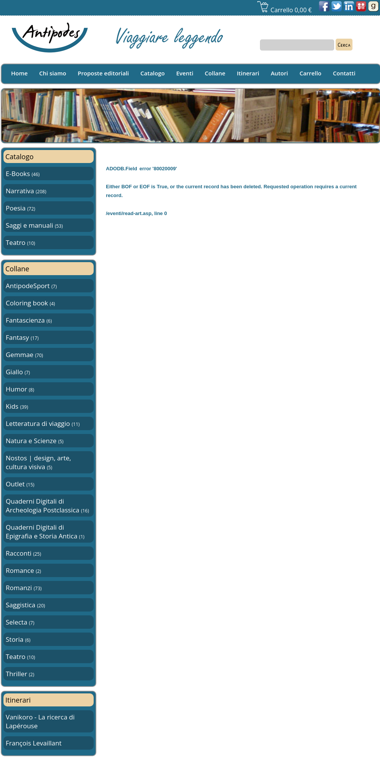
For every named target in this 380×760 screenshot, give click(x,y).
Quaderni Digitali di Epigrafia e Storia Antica (45, 531)
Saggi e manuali (34, 225)
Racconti (23, 553)
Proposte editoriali (103, 73)
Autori (279, 73)
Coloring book (30, 302)
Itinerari (248, 73)
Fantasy (22, 337)
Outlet (20, 483)
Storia (18, 639)
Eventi (184, 73)
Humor (20, 389)
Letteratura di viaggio (43, 423)
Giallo (18, 371)
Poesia (20, 208)
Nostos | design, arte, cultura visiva (38, 462)
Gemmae (24, 354)
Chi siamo (52, 73)
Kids (17, 406)
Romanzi (24, 587)
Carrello (310, 73)
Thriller (20, 673)
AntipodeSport (31, 285)
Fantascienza (29, 320)
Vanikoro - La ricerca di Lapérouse (40, 721)
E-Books (23, 173)
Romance (23, 570)
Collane (215, 73)
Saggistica (25, 604)
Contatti (344, 73)
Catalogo (152, 73)
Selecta (20, 622)
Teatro (20, 242)
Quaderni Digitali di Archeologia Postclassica (47, 505)
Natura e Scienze (34, 440)
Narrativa (26, 190)
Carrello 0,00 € (284, 10)
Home (19, 73)
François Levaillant (34, 743)
